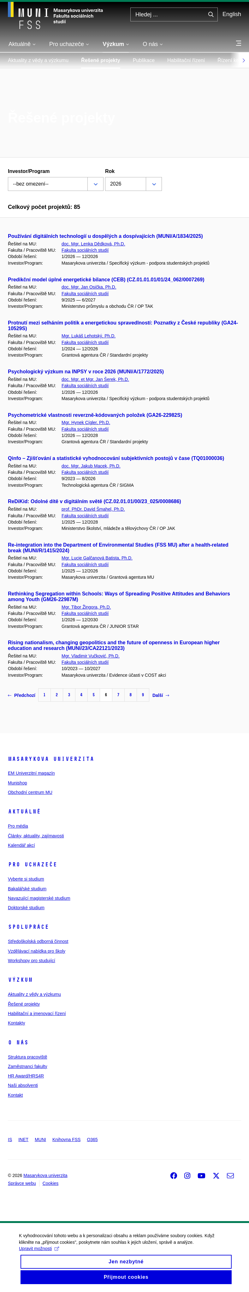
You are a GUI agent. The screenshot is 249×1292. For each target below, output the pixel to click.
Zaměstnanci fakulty (27, 1066)
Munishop (17, 782)
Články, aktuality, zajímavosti (36, 835)
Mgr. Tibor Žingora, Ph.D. (86, 607)
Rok (110, 171)
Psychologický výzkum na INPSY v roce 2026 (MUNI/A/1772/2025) (86, 371)
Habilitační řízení (186, 60)
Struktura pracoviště (27, 1056)
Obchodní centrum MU (30, 792)
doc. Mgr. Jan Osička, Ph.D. (89, 287)
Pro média (18, 826)
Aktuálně (24, 811)
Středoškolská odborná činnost (38, 941)
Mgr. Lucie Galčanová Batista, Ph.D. (97, 557)
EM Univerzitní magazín (31, 773)
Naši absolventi (23, 1085)
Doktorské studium (26, 907)
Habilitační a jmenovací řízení (37, 1013)
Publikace (144, 60)
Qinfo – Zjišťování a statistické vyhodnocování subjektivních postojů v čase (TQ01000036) (116, 458)
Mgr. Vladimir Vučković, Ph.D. (91, 655)
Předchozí (21, 695)
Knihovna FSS (66, 1139)
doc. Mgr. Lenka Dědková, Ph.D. (93, 243)
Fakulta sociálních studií (85, 250)
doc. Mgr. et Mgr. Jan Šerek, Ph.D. (95, 379)
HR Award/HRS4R (26, 1075)
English (231, 14)
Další (160, 695)
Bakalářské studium (27, 888)
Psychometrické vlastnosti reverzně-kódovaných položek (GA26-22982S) (95, 415)
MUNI (40, 1139)
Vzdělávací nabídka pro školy (36, 951)
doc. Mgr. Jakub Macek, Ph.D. (91, 465)
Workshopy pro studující (31, 960)
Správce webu (22, 1183)
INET (23, 1139)
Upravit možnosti (39, 1254)
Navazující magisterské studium (39, 898)
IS (10, 1139)
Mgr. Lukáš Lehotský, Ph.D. (89, 335)
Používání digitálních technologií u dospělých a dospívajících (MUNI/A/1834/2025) (105, 236)
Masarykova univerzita (51, 758)
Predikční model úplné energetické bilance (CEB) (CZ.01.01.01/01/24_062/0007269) (106, 279)
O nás (18, 1042)
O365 (92, 1139)
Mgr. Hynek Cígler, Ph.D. (86, 422)
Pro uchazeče (32, 864)
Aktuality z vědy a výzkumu (38, 60)
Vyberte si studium (26, 878)
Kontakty (16, 1022)
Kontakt (15, 1095)
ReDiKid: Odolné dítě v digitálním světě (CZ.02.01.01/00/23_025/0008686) (94, 501)
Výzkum (20, 979)
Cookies (51, 1183)
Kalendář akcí (21, 845)
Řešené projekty (100, 60)
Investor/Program (29, 171)
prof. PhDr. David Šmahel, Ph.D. (93, 509)
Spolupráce (28, 926)
